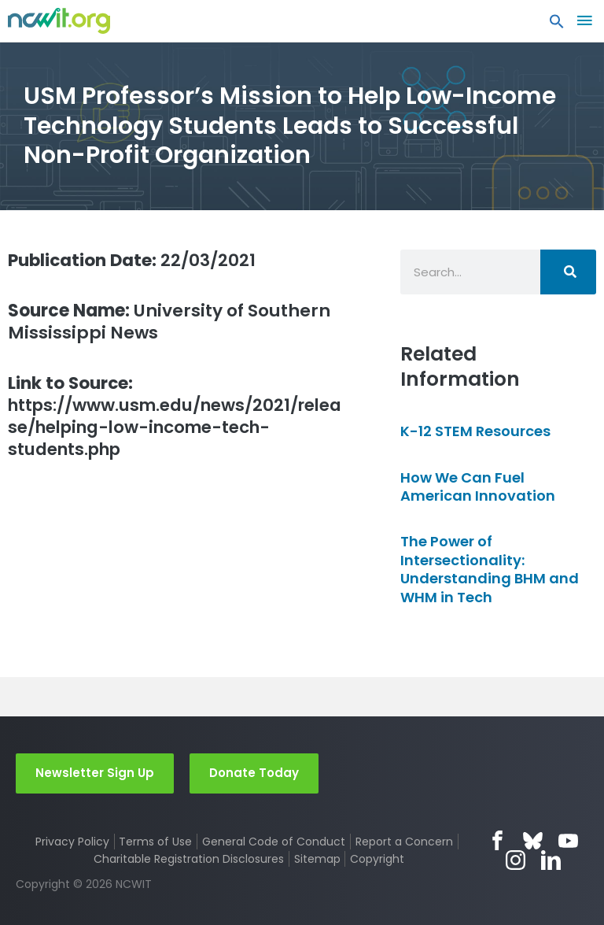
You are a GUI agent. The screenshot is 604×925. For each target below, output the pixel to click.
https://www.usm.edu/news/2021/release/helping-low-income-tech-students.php (173, 417)
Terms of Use (155, 841)
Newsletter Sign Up (94, 772)
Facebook (497, 840)
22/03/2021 (133, 260)
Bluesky (533, 840)
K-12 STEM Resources (475, 431)
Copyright (377, 859)
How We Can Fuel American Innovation (477, 486)
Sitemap (317, 859)
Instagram (515, 860)
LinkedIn (551, 860)
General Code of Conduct (273, 841)
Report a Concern (404, 841)
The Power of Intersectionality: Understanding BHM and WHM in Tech (489, 568)
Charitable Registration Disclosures (189, 859)
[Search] (568, 272)
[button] (557, 25)
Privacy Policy (72, 841)
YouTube (568, 840)
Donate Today (254, 772)
